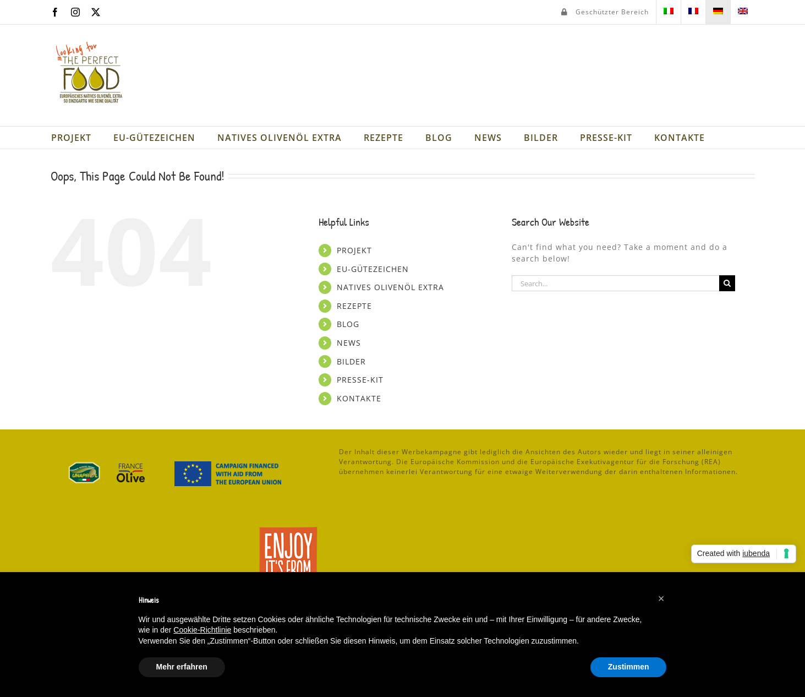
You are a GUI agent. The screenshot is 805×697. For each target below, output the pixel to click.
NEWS (349, 342)
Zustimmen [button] (628, 666)
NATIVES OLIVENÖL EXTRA (390, 287)
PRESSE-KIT (360, 379)
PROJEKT (354, 250)
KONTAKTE (359, 398)
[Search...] (616, 283)
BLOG (348, 324)
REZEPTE (354, 306)
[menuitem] (668, 12)
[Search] (727, 283)
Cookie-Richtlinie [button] (202, 629)
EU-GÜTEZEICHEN (373, 269)
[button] (661, 598)
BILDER (351, 361)
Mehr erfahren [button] (181, 666)
